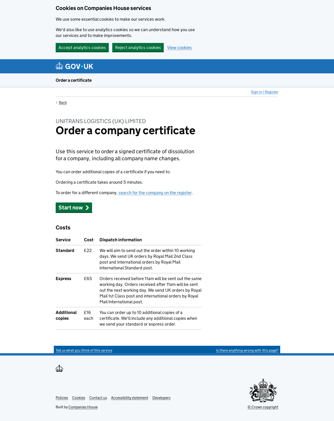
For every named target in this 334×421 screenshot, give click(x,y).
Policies (62, 397)
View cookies (179, 47)
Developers (161, 397)
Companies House (83, 407)
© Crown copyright (262, 407)
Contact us (98, 397)
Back (63, 102)
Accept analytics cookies (82, 47)
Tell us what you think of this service (84, 350)
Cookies (78, 397)
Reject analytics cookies (138, 47)
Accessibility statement (129, 397)
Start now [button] (73, 207)
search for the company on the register (155, 192)
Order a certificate (74, 80)
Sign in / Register (264, 92)
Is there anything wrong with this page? (247, 350)
